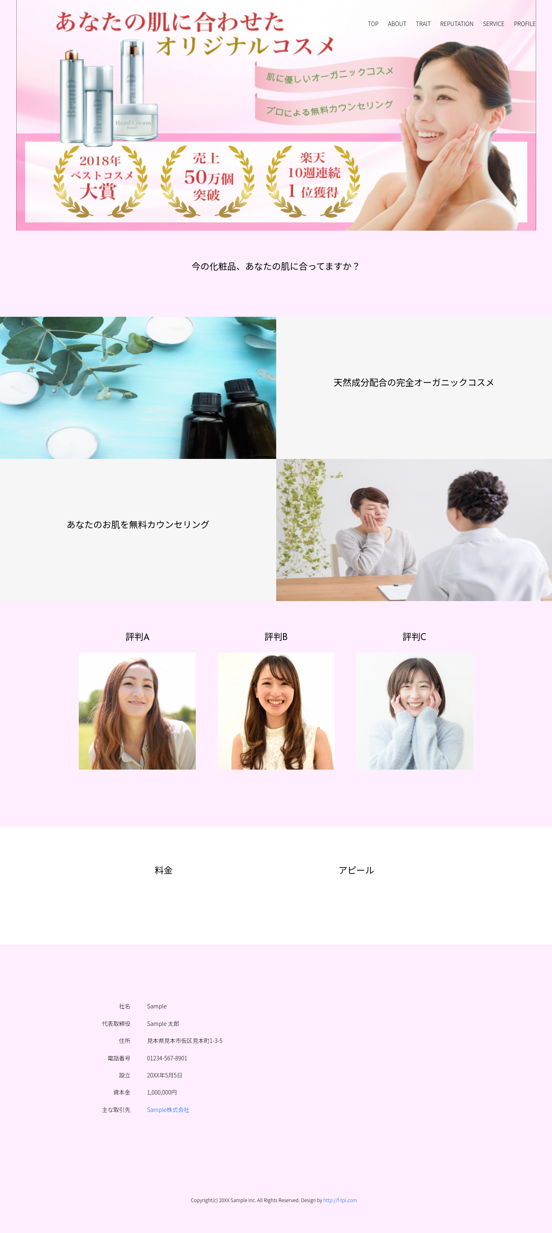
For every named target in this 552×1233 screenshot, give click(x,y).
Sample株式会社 (168, 1109)
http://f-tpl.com (340, 1199)
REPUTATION (457, 23)
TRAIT (423, 23)
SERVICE (493, 23)
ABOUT (397, 23)
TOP (373, 23)
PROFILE (525, 23)
